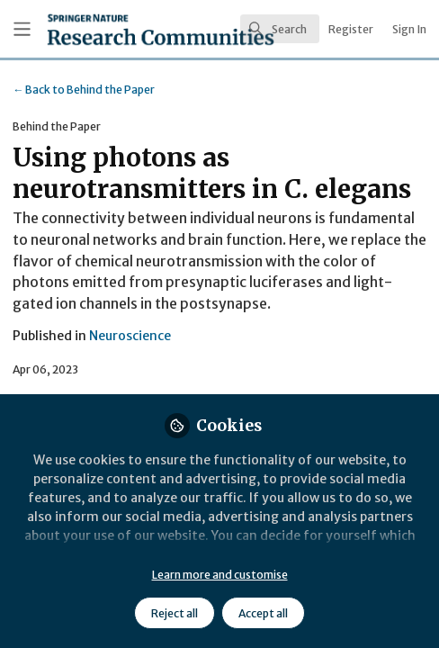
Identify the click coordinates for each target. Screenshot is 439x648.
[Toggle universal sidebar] (22, 29)
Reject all (174, 613)
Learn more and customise (220, 574)
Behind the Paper (84, 89)
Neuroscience (130, 336)
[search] (279, 28)
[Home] (108, 29)
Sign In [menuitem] (409, 29)
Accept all (263, 613)
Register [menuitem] (350, 29)
